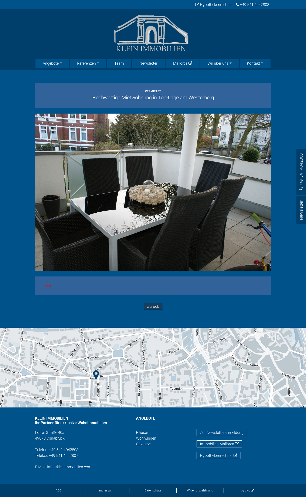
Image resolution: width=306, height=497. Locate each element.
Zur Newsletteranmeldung (222, 432)
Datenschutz (152, 490)
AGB (59, 490)
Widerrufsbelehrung (200, 490)
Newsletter (148, 63)
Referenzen (86, 63)
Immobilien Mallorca (219, 444)
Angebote (51, 63)
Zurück (153, 306)
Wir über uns (218, 63)
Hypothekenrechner (214, 4)
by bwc (247, 490)
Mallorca (182, 63)
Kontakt (253, 63)
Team (119, 63)
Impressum (105, 490)
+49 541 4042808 (252, 4)
